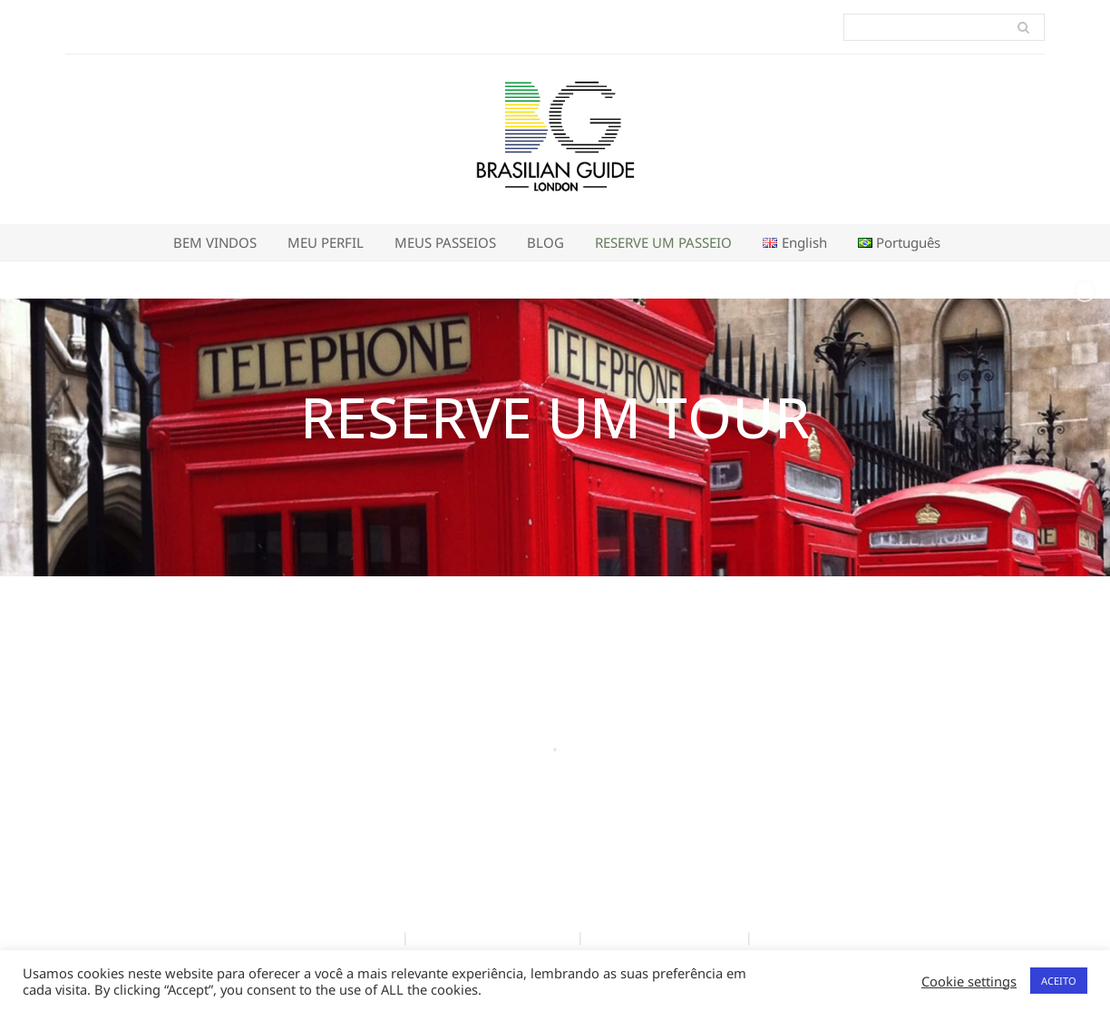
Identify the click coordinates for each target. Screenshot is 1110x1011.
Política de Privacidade (493, 937)
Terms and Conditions (665, 937)
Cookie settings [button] (969, 981)
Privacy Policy (805, 937)
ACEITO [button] (1058, 980)
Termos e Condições (328, 937)
